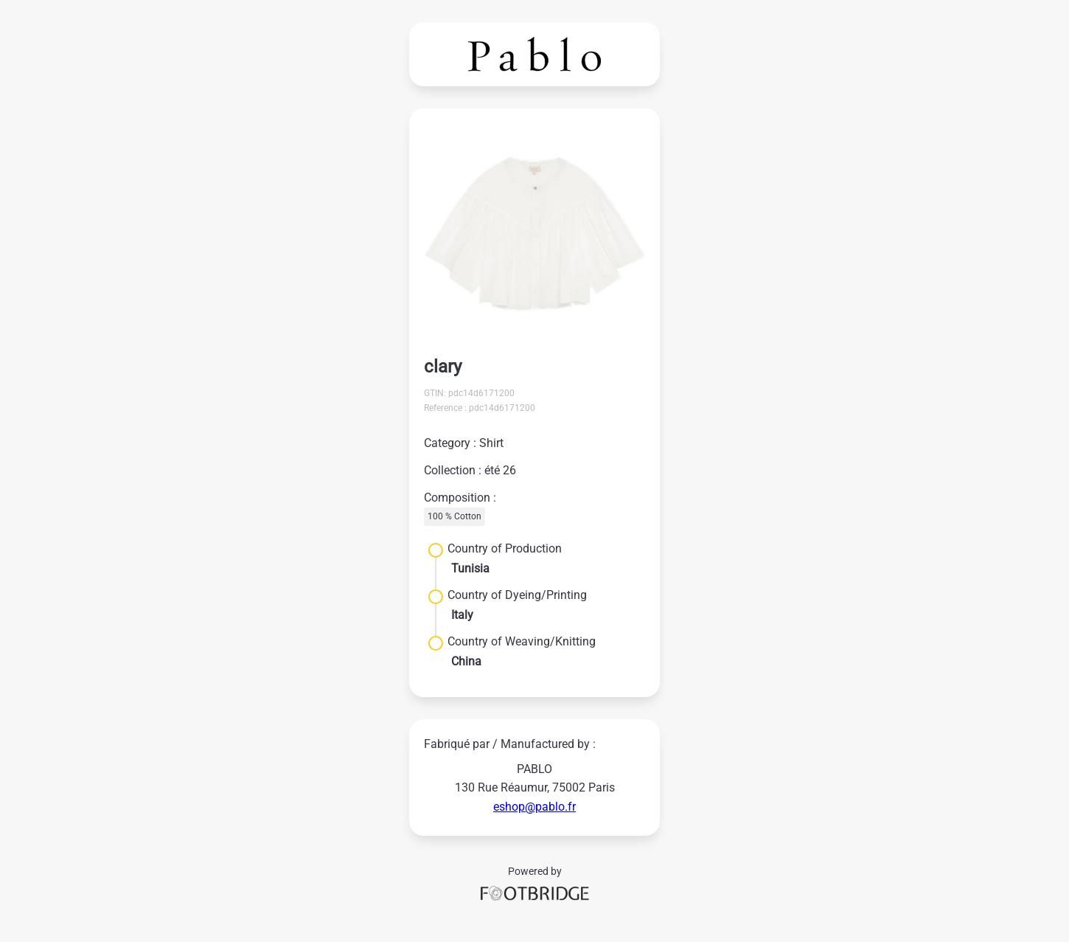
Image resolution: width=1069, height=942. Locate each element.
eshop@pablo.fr (534, 807)
